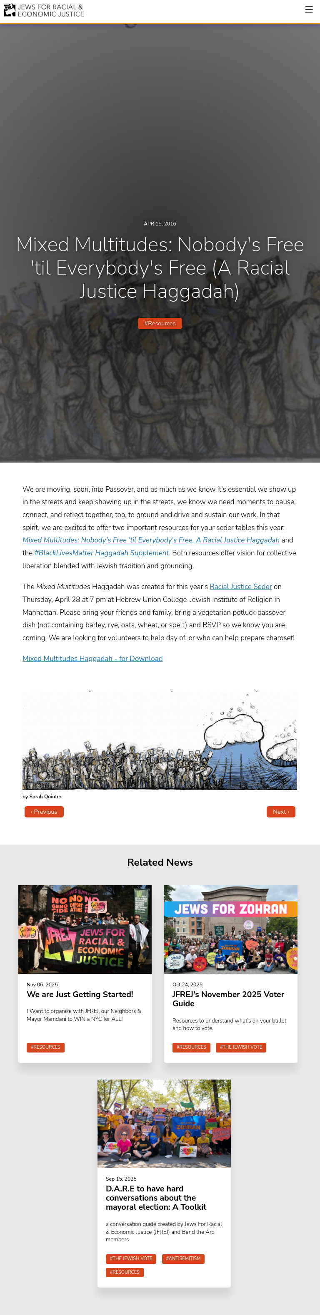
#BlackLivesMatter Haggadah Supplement (101, 553)
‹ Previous (44, 811)
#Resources (159, 323)
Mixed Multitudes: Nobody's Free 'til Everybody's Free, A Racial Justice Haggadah (151, 540)
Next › (281, 811)
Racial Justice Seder (241, 587)
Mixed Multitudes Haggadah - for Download (92, 659)
